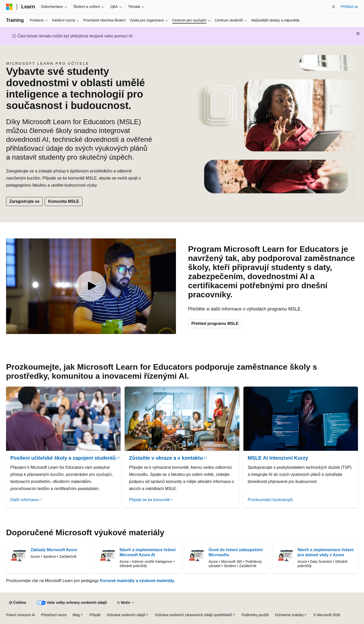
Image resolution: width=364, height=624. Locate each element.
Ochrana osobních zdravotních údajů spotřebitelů (193, 615)
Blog (76, 615)
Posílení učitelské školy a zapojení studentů (63, 458)
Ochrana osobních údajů (126, 615)
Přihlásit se (349, 7)
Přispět (95, 615)
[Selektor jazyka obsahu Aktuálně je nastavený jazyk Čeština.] (17, 603)
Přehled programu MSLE (215, 323)
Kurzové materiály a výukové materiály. (137, 580)
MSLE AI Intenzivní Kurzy (278, 458)
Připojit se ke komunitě (149, 500)
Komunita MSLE (63, 201)
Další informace (24, 500)
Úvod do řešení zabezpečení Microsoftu (236, 552)
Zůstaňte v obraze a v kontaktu (166, 458)
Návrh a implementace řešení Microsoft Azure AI (147, 552)
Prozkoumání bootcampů (270, 500)
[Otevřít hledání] (334, 6)
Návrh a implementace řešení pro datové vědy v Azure (325, 552)
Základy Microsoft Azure (54, 550)
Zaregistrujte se (24, 201)
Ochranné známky (289, 615)
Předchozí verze (53, 615)
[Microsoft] (9, 7)
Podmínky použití (255, 615)
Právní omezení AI (20, 615)
